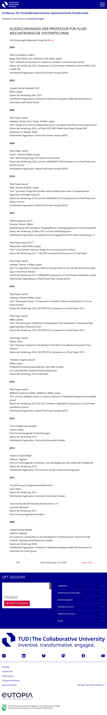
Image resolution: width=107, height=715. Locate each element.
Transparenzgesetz (11, 681)
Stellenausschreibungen (69, 593)
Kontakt (5, 667)
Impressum (7, 672)
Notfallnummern (66, 607)
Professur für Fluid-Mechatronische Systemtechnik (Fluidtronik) (45, 13)
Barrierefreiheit (9, 685)
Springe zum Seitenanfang (89, 685)
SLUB (60, 621)
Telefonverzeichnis (66, 614)
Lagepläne (62, 586)
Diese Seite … (88, 563)
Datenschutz (8, 676)
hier (52, 40)
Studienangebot (65, 600)
